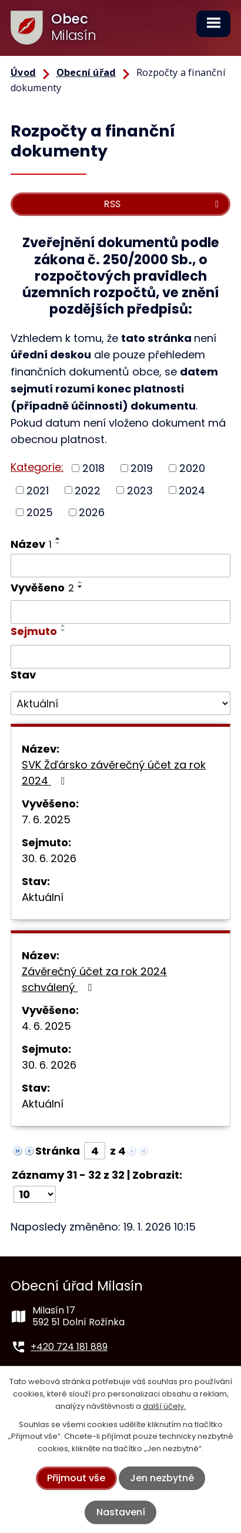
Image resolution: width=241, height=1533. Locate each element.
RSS (163, 204)
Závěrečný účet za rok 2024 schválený (94, 979)
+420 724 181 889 (69, 1347)
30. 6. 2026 (49, 858)
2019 (141, 468)
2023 (140, 490)
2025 (39, 512)
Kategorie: (37, 467)
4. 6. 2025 (46, 1026)
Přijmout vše (76, 1478)
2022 (88, 490)
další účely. (164, 1406)
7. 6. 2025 (46, 819)
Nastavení (120, 1512)
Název (31, 544)
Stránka (57, 1150)
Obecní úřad (86, 72)
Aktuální (42, 897)
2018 (93, 468)
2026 (92, 512)
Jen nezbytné (162, 1478)
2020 (192, 468)
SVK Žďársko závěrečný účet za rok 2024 (114, 772)
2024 (192, 490)
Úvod (23, 72)
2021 (37, 490)
